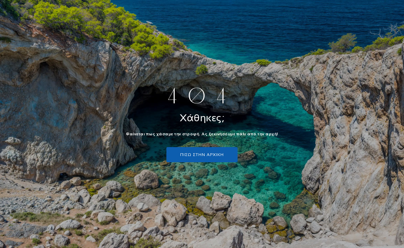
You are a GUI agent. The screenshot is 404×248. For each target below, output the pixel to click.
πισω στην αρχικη (202, 154)
